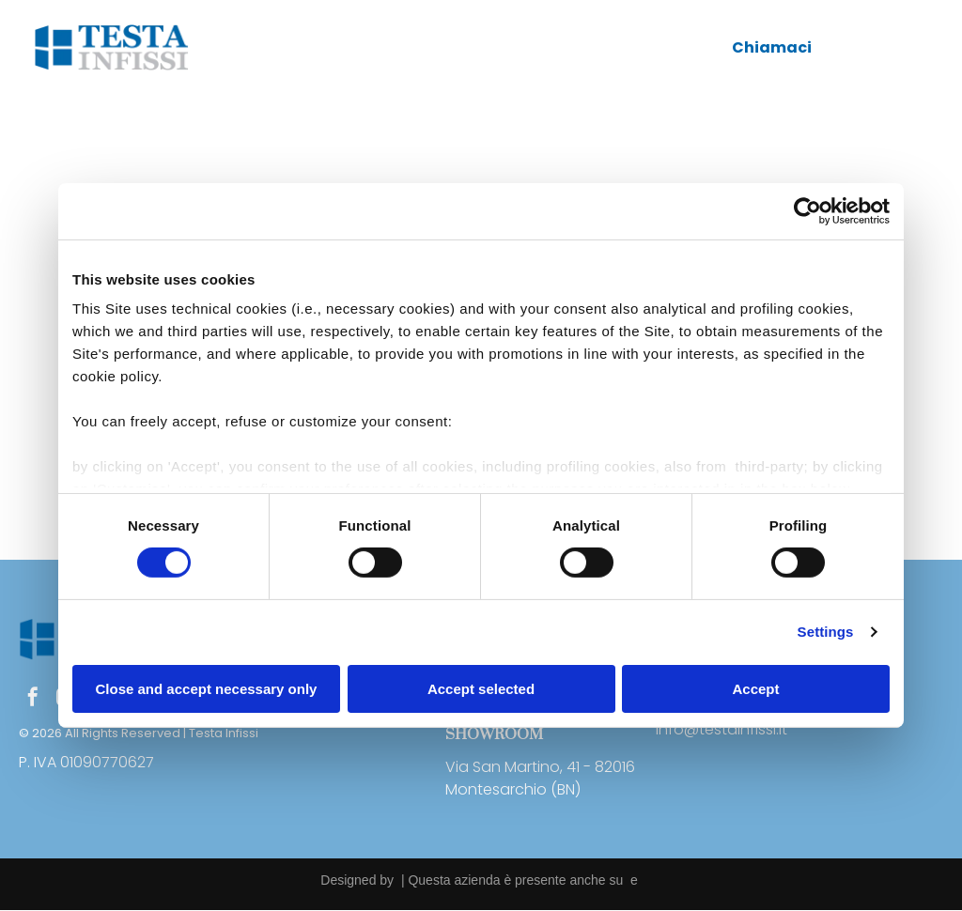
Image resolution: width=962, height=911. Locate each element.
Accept (755, 689)
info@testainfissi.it (721, 729)
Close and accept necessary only (207, 689)
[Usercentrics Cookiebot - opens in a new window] (807, 211)
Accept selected (481, 689)
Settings (826, 633)
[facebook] (33, 699)
